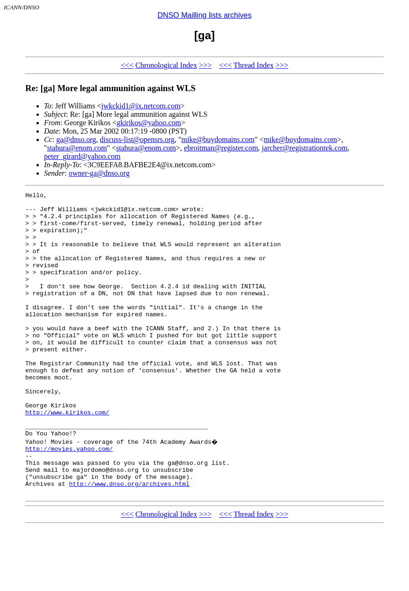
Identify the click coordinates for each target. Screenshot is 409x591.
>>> (205, 65)
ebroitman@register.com (221, 148)
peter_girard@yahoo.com (82, 156)
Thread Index (254, 65)
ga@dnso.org (76, 139)
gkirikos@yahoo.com (149, 123)
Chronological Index (166, 65)
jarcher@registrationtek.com (304, 148)
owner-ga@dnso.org (99, 173)
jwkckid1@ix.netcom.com (140, 106)
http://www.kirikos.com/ (67, 457)
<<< (127, 65)
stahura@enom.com (77, 148)
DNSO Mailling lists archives (205, 15)
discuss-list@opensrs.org (137, 139)
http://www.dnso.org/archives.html (129, 541)
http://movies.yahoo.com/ (69, 499)
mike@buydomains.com (218, 139)
